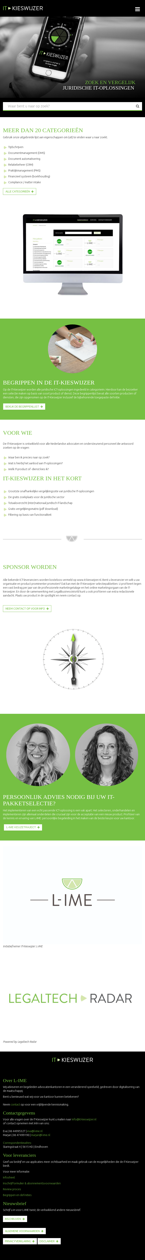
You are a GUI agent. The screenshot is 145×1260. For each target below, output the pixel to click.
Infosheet (9, 1177)
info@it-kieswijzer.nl (84, 1119)
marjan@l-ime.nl (40, 1135)
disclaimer (47, 1241)
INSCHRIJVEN (13, 1218)
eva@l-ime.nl (35, 1131)
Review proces (12, 1189)
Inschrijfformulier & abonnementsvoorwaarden (32, 1183)
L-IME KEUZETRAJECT (21, 827)
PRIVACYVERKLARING (18, 1241)
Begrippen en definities (17, 1195)
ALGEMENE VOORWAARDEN (22, 1231)
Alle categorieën (18, 191)
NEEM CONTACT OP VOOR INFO (25, 608)
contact (15, 1104)
